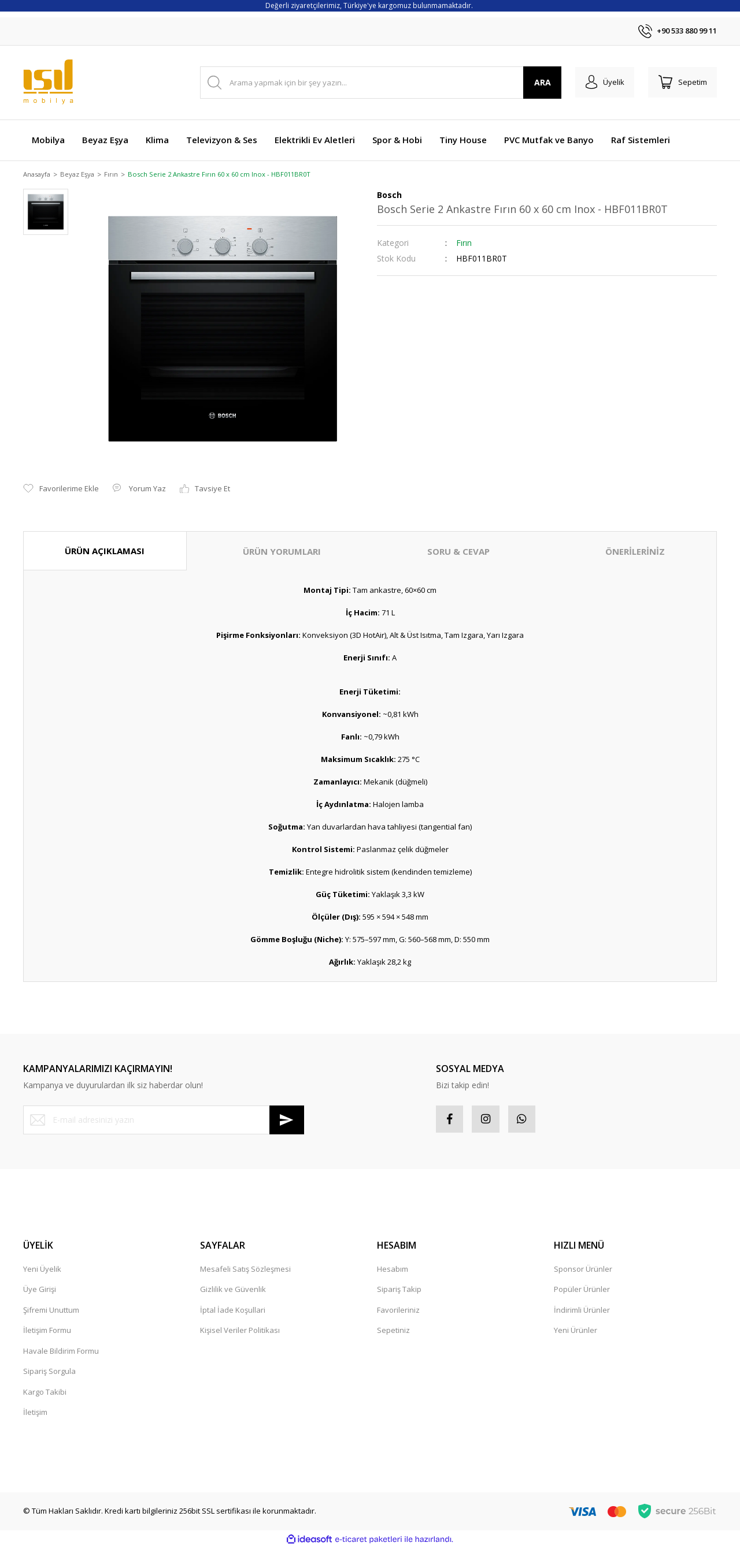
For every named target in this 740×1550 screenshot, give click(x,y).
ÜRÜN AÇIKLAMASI (105, 551)
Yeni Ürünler (575, 1333)
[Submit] (286, 1120)
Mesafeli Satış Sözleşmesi (245, 1271)
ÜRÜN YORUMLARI (282, 552)
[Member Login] (600, 82)
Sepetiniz (393, 1333)
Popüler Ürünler (582, 1292)
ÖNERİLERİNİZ (635, 552)
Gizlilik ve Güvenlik (233, 1292)
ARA (536, 82)
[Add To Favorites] (61, 489)
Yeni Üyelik (42, 1271)
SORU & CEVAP (458, 552)
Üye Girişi (39, 1292)
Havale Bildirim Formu (61, 1353)
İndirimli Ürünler (582, 1312)
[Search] (378, 82)
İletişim (35, 1415)
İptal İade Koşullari (232, 1312)
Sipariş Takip (399, 1292)
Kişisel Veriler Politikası (240, 1333)
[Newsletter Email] (163, 1120)
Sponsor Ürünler (583, 1271)
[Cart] (681, 82)
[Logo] (48, 82)
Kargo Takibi (44, 1394)
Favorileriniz (398, 1312)
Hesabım (392, 1271)
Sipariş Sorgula (49, 1374)
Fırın (464, 243)
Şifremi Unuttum (51, 1312)
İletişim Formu (47, 1333)
